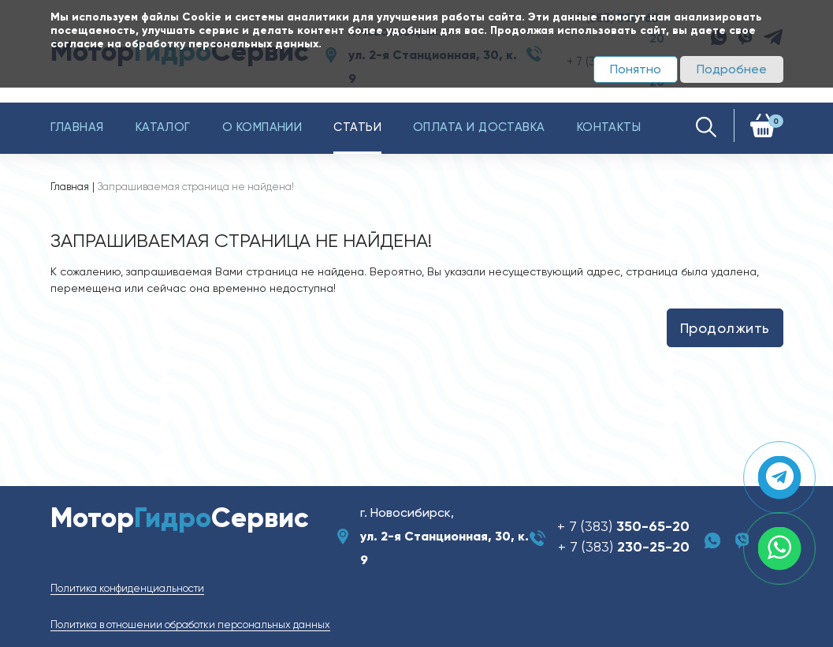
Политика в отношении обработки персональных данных (190, 624)
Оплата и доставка (479, 127)
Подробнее (732, 69)
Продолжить (725, 328)
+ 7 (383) (623, 526)
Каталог (163, 127)
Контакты (609, 127)
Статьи (357, 127)
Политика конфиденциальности (127, 588)
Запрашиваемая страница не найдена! (196, 187)
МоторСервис (179, 517)
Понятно (635, 69)
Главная (77, 127)
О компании (262, 127)
